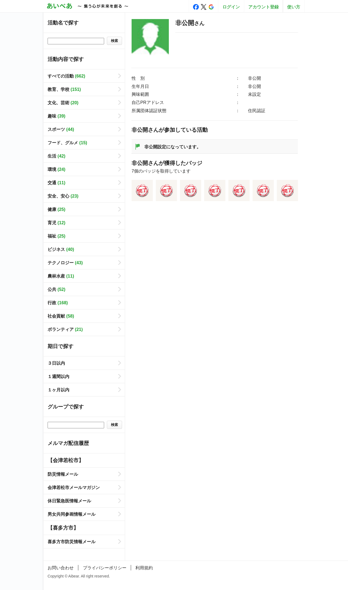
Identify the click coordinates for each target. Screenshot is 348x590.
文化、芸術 (63, 102)
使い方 (293, 6)
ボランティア (65, 329)
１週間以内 (58, 376)
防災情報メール (63, 474)
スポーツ (61, 129)
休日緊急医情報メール (69, 500)
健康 (56, 209)
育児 (56, 222)
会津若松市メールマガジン (74, 487)
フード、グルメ (67, 142)
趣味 (56, 115)
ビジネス (61, 249)
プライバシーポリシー (104, 567)
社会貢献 (61, 316)
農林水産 (61, 276)
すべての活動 (66, 75)
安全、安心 (63, 195)
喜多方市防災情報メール (71, 541)
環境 (56, 169)
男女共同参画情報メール (71, 514)
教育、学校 (64, 89)
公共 (56, 289)
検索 (114, 41)
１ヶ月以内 (58, 389)
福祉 (56, 235)
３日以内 (56, 363)
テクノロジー (65, 262)
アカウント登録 (263, 6)
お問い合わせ (61, 567)
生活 (56, 155)
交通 (56, 182)
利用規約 (144, 567)
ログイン (231, 6)
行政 (58, 302)
